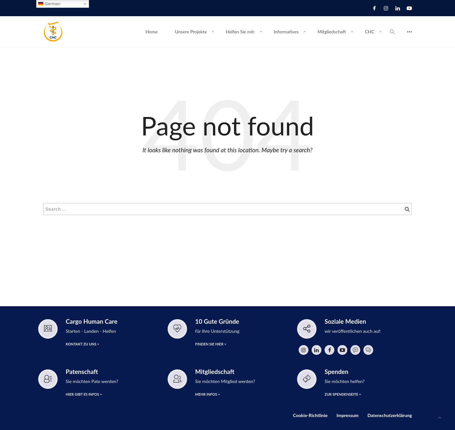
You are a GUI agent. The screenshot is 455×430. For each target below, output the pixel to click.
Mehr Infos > (207, 394)
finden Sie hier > (210, 344)
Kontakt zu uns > (82, 344)
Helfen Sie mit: (240, 31)
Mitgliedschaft (331, 31)
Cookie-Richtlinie (310, 415)
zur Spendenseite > (342, 394)
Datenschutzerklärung (390, 415)
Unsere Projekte (191, 31)
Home (152, 31)
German (49, 3)
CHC (369, 31)
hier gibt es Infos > (83, 394)
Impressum (348, 415)
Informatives (286, 31)
